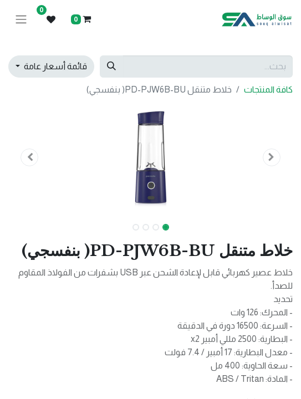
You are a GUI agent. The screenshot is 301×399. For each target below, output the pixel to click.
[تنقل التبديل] (21, 20)
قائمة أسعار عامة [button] (54, 66)
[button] (271, 157)
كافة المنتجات (268, 89)
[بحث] (111, 66)
